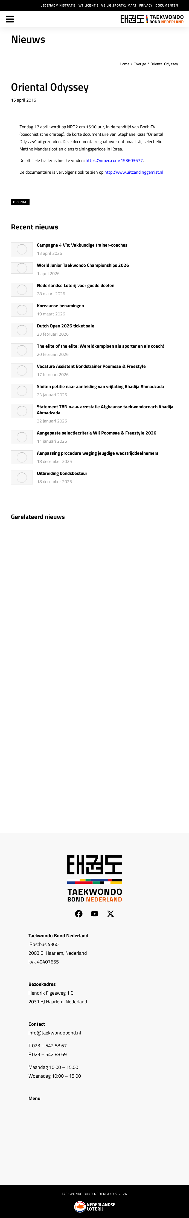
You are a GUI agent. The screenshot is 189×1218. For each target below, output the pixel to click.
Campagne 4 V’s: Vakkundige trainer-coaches (82, 245)
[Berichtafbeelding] (22, 249)
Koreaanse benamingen (60, 306)
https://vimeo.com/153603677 (114, 160)
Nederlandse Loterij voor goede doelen (75, 286)
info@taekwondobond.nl (54, 1032)
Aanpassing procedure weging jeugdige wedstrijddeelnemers (97, 453)
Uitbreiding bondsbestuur (62, 474)
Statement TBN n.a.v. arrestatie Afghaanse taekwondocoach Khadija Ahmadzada (105, 410)
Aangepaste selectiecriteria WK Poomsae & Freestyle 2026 (96, 433)
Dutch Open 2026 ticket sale (65, 326)
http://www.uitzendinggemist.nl (133, 172)
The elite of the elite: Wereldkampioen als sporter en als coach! (100, 346)
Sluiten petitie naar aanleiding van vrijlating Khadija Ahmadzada (100, 387)
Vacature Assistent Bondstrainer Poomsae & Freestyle (91, 366)
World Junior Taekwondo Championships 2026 (83, 265)
